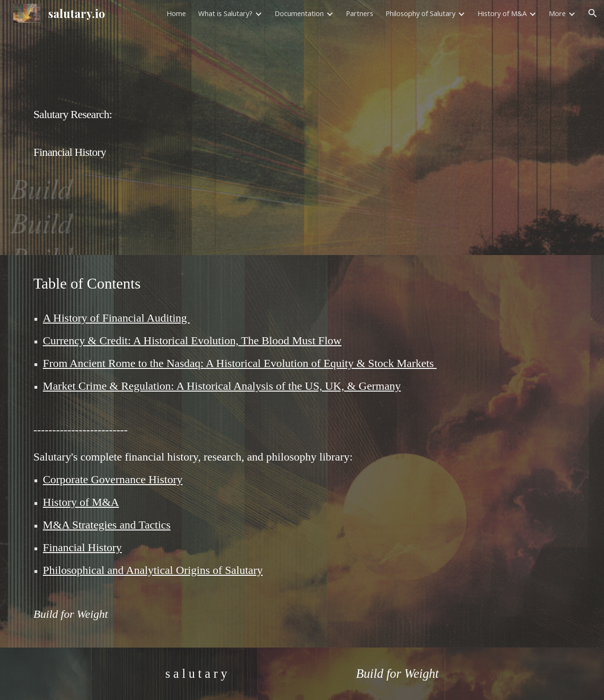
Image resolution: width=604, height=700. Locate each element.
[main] (302, 127)
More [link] (557, 13)
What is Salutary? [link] (225, 13)
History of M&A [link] (502, 13)
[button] (592, 13)
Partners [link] (359, 13)
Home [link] (176, 13)
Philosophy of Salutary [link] (420, 13)
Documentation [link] (299, 13)
